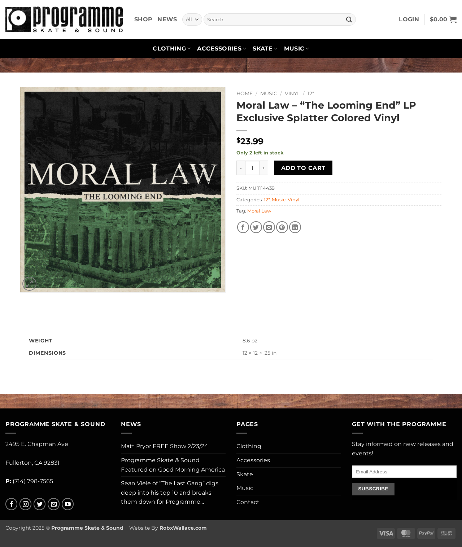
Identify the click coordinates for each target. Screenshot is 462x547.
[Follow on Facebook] (11, 504)
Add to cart (303, 168)
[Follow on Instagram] (25, 504)
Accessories (221, 48)
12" (311, 93)
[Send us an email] (54, 504)
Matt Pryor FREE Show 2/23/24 (164, 446)
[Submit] (349, 19)
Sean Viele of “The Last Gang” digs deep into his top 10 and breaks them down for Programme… (169, 492)
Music (296, 48)
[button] (409, 19)
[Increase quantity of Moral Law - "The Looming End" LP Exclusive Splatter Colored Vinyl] (264, 168)
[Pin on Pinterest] (282, 227)
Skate (265, 48)
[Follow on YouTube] (68, 504)
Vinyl (292, 93)
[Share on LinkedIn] (295, 227)
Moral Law (259, 211)
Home (244, 93)
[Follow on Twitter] (39, 504)
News (167, 19)
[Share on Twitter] (256, 227)
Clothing (172, 48)
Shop (143, 19)
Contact (248, 502)
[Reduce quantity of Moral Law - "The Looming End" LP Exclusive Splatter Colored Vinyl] (240, 168)
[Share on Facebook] (243, 227)
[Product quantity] (252, 168)
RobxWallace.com (183, 528)
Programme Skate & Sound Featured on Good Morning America (173, 465)
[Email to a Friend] (269, 227)
